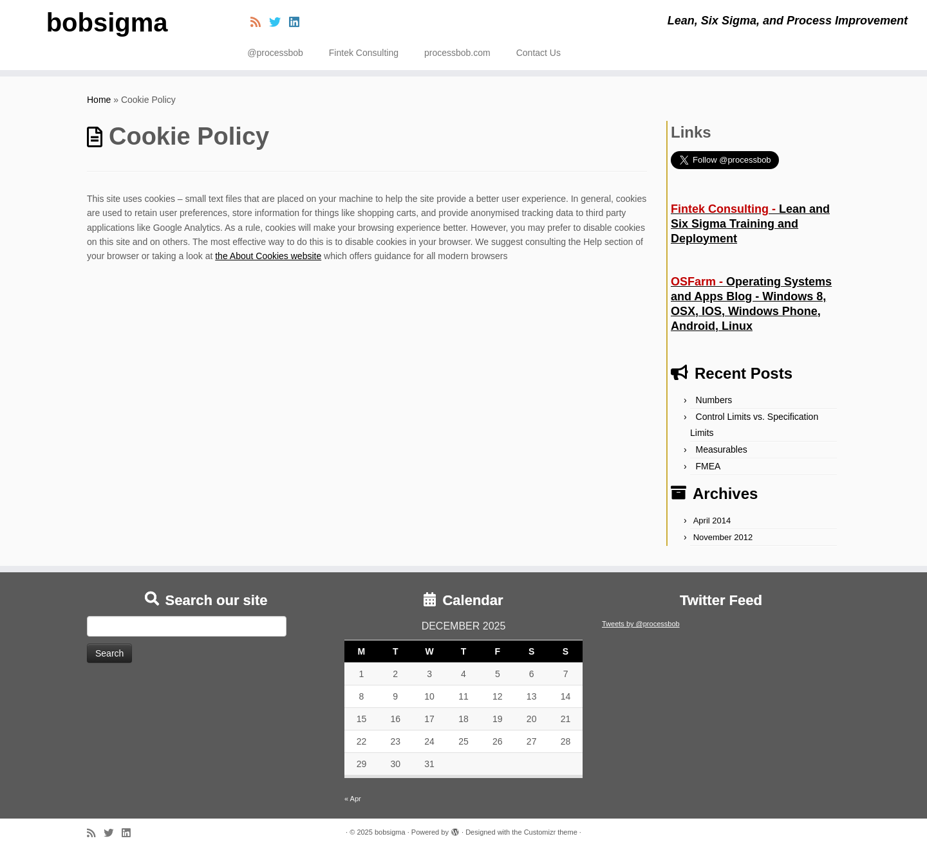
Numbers (714, 400)
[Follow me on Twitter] (279, 22)
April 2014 (712, 520)
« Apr (352, 798)
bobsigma (107, 22)
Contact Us (538, 53)
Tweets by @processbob (641, 624)
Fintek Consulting (363, 53)
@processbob (275, 53)
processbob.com (457, 53)
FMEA (708, 466)
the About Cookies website (268, 256)
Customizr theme (550, 832)
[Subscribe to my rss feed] (259, 22)
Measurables (721, 449)
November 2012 (723, 537)
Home (99, 100)
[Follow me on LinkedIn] (298, 22)
